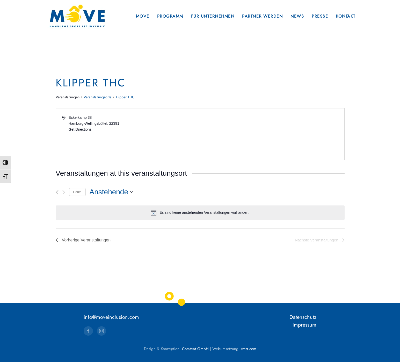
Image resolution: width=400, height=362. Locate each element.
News (297, 16)
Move (142, 16)
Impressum (304, 325)
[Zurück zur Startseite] (77, 16)
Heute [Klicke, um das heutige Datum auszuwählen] (77, 192)
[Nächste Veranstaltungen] (63, 192)
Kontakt (345, 16)
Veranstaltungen (67, 97)
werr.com (248, 349)
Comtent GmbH (195, 349)
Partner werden (262, 16)
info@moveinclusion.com (111, 317)
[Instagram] (101, 331)
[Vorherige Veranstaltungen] (57, 192)
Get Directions (80, 129)
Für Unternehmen (213, 16)
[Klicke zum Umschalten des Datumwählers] (111, 192)
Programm (170, 16)
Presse (320, 16)
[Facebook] (88, 331)
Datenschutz (302, 317)
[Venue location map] (272, 134)
